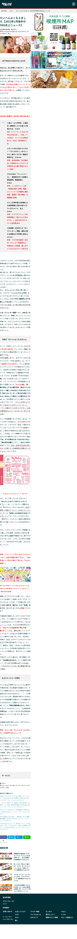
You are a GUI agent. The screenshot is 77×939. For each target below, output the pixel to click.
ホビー (17, 917)
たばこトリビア (20, 911)
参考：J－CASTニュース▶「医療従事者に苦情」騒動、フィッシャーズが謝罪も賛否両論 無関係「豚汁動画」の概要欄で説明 (17, 192)
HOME (5, 11)
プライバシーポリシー (8, 902)
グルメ (63, 911)
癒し (16, 920)
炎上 (9, 34)
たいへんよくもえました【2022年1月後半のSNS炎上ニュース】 (33, 11)
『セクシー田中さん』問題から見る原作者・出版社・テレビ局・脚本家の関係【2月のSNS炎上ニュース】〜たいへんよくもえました (15, 805)
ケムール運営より (66, 917)
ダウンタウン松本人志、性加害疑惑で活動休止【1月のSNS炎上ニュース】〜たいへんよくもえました (15, 812)
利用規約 (6, 908)
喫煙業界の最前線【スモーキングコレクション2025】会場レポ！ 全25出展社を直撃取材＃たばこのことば (22, 856)
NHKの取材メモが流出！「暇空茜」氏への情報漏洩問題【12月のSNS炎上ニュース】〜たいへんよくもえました (15, 818)
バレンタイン (22, 31)
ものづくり (33, 917)
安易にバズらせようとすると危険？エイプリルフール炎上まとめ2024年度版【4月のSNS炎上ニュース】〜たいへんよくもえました (14, 798)
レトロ (63, 914)
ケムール (10, 919)
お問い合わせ (7, 911)
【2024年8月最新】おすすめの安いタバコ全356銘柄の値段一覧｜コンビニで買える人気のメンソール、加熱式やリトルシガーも (22, 888)
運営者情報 (7, 897)
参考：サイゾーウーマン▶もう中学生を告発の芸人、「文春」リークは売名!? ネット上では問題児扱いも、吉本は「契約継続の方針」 (17, 138)
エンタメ (48, 911)
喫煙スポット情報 (51, 917)
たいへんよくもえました (9, 31)
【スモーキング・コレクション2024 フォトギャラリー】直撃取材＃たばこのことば (22, 877)
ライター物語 (34, 911)
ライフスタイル (35, 914)
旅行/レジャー (50, 914)
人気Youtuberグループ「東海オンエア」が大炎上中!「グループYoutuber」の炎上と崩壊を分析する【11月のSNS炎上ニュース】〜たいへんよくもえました (15, 826)
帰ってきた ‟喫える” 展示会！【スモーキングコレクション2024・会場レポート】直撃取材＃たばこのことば (22, 867)
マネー (11, 11)
